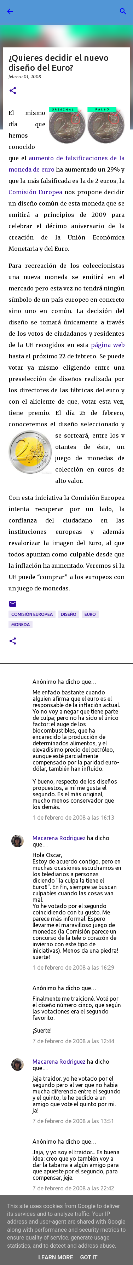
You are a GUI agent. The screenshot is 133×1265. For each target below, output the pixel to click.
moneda (20, 624)
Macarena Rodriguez (59, 838)
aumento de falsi (53, 158)
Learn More (55, 1257)
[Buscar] (123, 11)
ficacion (90, 158)
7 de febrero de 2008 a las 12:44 (73, 1041)
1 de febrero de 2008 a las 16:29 (73, 967)
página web (108, 344)
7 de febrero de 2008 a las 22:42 (73, 1188)
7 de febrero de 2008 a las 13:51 (73, 1121)
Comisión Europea (35, 192)
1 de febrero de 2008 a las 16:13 (73, 817)
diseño (68, 614)
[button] (12, 91)
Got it (88, 1257)
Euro (90, 614)
